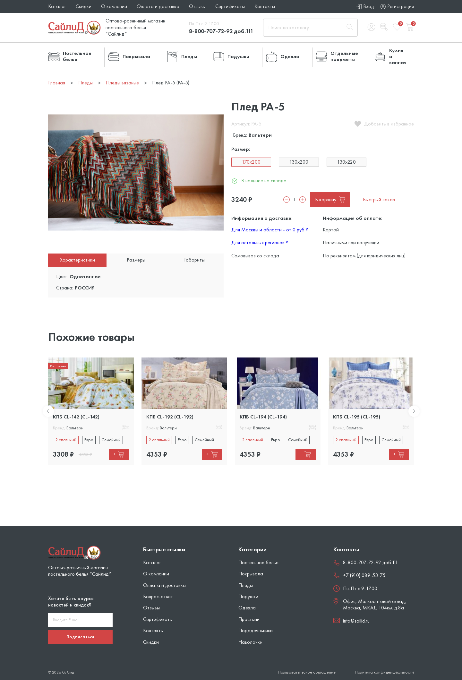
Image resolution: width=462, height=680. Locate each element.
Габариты (194, 259)
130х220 (346, 162)
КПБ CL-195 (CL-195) (356, 416)
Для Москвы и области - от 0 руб (269, 229)
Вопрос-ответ (158, 596)
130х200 (298, 162)
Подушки (248, 596)
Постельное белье (258, 562)
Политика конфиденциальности (384, 672)
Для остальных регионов (259, 242)
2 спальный (65, 440)
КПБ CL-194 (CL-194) (263, 416)
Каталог (57, 6)
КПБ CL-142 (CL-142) (76, 416)
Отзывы (197, 6)
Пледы (245, 585)
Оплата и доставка (158, 6)
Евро (88, 440)
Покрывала (250, 573)
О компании (114, 6)
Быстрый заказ (379, 199)
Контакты (264, 6)
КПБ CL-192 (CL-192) (169, 416)
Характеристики (77, 259)
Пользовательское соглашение (307, 672)
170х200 (251, 162)
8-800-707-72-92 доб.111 (221, 31)
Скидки (83, 6)
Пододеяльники (255, 630)
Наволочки (250, 642)
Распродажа (58, 366)
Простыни (249, 619)
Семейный (111, 440)
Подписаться (80, 637)
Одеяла (247, 607)
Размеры (136, 259)
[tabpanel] (91, 411)
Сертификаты (230, 6)
